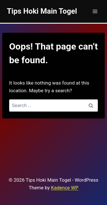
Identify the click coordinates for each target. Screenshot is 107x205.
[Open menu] (95, 11)
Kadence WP (64, 187)
